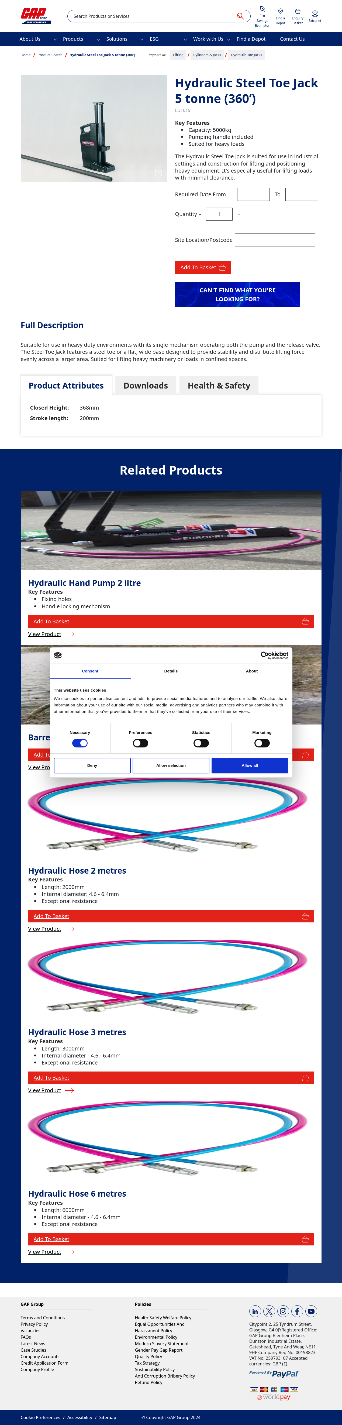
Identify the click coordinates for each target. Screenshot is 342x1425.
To (278, 194)
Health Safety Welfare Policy (163, 1318)
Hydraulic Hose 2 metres (77, 870)
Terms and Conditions (43, 1318)
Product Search (50, 54)
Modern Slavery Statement (162, 1344)
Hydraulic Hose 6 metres (77, 1193)
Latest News (33, 1344)
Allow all (250, 765)
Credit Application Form (44, 1363)
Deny (92, 765)
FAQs (26, 1337)
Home (26, 54)
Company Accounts (40, 1356)
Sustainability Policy (155, 1369)
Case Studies (33, 1350)
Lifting (178, 54)
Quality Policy (148, 1356)
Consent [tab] (90, 671)
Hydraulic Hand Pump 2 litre (84, 583)
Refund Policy (149, 1382)
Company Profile (37, 1369)
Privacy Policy (34, 1324)
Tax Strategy (147, 1363)
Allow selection (171, 765)
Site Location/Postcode (204, 239)
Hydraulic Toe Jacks (246, 54)
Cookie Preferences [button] (40, 1417)
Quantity (186, 214)
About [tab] (252, 671)
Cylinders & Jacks (207, 54)
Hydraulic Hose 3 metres (77, 1032)
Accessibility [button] (79, 1417)
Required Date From (200, 194)
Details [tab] (171, 671)
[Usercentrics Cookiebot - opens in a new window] (264, 655)
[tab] (66, 385)
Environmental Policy (156, 1337)
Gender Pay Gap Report (159, 1350)
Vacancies (30, 1331)
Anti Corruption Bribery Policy (165, 1376)
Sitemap (107, 1417)
